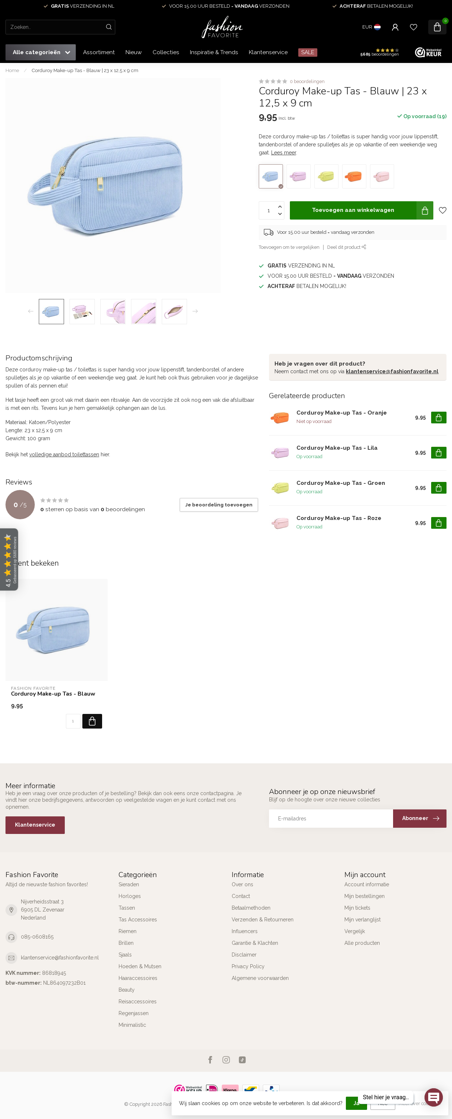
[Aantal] (73, 721)
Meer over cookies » (420, 1103)
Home (12, 70)
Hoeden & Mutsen (140, 966)
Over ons (242, 884)
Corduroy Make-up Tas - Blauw (53, 694)
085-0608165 (37, 937)
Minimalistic (132, 1025)
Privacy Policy (248, 966)
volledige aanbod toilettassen (64, 454)
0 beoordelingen (307, 81)
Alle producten (362, 943)
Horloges (130, 896)
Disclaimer (244, 955)
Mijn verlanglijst (362, 919)
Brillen (126, 943)
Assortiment (99, 52)
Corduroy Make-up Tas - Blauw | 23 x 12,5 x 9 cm (84, 70)
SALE (307, 52)
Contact (241, 896)
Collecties (166, 52)
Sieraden (129, 884)
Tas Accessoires (138, 919)
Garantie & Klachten (255, 943)
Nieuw (134, 52)
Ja (356, 1103)
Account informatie (366, 884)
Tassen (127, 908)
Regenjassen (134, 1013)
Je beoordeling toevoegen (219, 505)
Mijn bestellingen (364, 896)
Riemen (128, 931)
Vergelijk (354, 931)
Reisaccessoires (138, 1001)
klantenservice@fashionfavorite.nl (392, 371)
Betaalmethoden (251, 908)
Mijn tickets (357, 908)
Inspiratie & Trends (214, 52)
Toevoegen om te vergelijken (289, 247)
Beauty (127, 990)
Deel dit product (346, 247)
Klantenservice (268, 52)
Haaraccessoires (138, 978)
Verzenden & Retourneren (263, 919)
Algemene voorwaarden (260, 978)
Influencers (245, 931)
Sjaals (125, 955)
